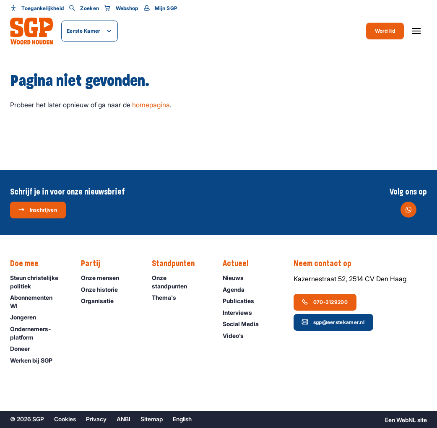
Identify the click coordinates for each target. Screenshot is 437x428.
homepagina (151, 105)
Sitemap (151, 419)
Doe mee (28, 264)
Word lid (385, 31)
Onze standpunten (180, 282)
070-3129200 (325, 301)
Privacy (96, 419)
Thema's (168, 297)
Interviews (241, 312)
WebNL (406, 419)
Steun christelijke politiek (38, 282)
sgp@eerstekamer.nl (333, 322)
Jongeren (27, 317)
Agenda (237, 289)
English (182, 419)
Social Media (244, 324)
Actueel (240, 264)
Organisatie (101, 301)
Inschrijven (37, 209)
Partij (95, 264)
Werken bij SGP (35, 360)
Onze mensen (104, 278)
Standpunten (177, 264)
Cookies (65, 419)
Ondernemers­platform (38, 333)
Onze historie (103, 289)
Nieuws (237, 278)
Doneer (23, 349)
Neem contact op (327, 264)
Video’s (237, 336)
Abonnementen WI (38, 301)
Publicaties (242, 301)
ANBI (123, 419)
